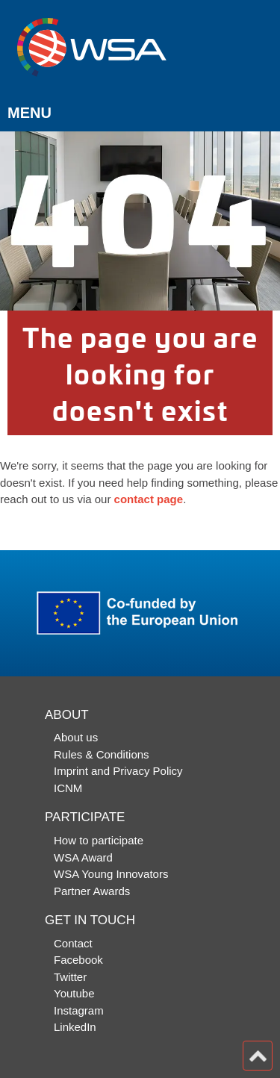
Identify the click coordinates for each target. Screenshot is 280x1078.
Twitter (70, 976)
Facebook (78, 959)
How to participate (98, 840)
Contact (73, 943)
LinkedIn (75, 1027)
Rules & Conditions (101, 754)
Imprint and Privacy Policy (118, 770)
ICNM (68, 788)
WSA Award (83, 857)
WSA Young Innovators (111, 873)
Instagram (79, 1010)
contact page (149, 499)
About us (76, 737)
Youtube (74, 993)
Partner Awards (92, 891)
